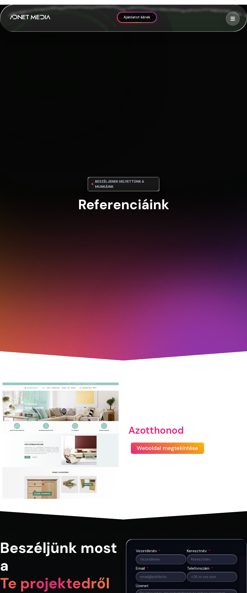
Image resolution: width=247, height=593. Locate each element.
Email (141, 568)
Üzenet (142, 586)
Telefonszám (198, 568)
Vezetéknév (147, 551)
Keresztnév (197, 551)
